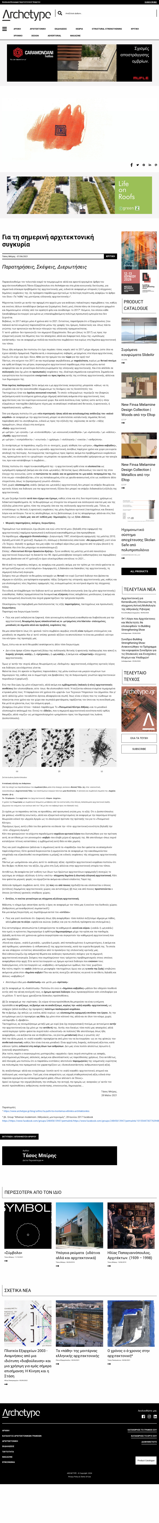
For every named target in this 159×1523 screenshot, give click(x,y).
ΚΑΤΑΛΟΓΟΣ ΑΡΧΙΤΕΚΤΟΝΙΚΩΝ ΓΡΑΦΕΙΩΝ (21, 1441)
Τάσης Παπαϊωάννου (114, 1365)
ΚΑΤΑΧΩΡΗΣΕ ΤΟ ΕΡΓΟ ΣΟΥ (144, 1441)
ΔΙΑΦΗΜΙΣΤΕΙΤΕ (149, 1447)
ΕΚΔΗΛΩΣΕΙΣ (61, 29)
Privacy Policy (73, 1482)
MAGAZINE (75, 35)
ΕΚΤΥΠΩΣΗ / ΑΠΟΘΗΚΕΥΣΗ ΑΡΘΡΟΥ (19, 1136)
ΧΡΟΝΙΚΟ (18, 35)
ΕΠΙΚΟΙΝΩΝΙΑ (8, 1467)
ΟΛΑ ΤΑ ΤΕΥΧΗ (139, 738)
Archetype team (126, 633)
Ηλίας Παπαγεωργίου (11, 1385)
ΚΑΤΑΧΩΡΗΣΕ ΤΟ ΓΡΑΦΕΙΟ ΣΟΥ (142, 1435)
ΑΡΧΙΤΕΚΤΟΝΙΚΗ (38, 29)
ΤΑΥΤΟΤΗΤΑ (8, 1457)
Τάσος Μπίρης (9, 1257)
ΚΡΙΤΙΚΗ (135, 29)
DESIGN (35, 35)
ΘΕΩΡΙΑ (79, 29)
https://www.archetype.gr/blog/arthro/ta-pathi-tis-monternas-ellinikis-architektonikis (46, 1111)
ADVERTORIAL (54, 35)
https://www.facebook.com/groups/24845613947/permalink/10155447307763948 (116, 1120)
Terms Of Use (85, 1482)
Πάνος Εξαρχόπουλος (63, 1365)
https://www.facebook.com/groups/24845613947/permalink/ (41, 1120)
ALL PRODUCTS (139, 571)
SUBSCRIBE (151, 2)
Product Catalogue (146, 1465)
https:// (6, 1120)
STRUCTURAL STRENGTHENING (107, 29)
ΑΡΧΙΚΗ (17, 29)
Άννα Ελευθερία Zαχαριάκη (130, 613)
